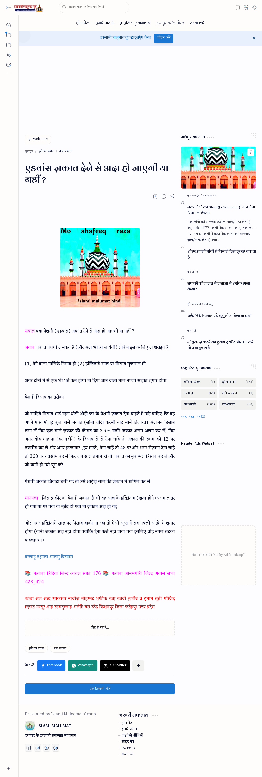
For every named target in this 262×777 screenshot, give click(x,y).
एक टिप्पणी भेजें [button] (100, 689)
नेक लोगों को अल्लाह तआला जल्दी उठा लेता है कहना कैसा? (221, 210)
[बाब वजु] (208, 304)
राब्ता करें (128, 754)
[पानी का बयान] (237, 393)
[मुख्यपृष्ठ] (9, 25)
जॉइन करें (163, 38)
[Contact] (9, 65)
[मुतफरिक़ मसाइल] (197, 240)
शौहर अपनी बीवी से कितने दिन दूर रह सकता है (221, 254)
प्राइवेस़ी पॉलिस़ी (132, 736)
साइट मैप (128, 742)
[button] (8, 7)
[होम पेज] (82, 23)
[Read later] (155, 196)
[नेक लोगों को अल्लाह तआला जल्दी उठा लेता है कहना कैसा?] (218, 168)
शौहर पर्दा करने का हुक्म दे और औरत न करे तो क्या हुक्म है (220, 345)
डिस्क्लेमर (128, 748)
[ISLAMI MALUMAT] (29, 7)
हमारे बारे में (129, 729)
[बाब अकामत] (209, 196)
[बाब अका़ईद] (194, 196)
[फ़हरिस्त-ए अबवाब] (135, 23)
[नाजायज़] (199, 393)
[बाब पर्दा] (191, 331)
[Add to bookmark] (250, 152)
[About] (9, 55)
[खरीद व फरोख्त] (199, 382)
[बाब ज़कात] (60, 648)
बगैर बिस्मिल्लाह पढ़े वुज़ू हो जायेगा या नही (219, 316)
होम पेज (127, 723)
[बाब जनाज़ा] (193, 272)
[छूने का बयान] (36, 648)
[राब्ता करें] (197, 23)
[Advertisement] (140, 88)
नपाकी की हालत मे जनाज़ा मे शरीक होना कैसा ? (218, 286)
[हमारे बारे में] (104, 23)
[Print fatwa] (55, 748)
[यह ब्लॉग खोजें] (94, 7)
